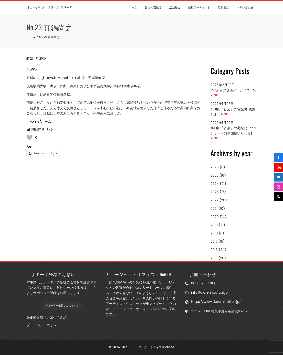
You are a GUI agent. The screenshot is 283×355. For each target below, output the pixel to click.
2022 (214, 200)
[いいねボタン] (29, 137)
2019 (214, 225)
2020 (214, 216)
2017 (214, 241)
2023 (214, 192)
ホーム (133, 7)
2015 (214, 258)
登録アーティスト (199, 7)
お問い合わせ (245, 7)
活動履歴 (223, 7)
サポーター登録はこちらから (62, 305)
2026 (214, 167)
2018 (214, 233)
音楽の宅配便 (153, 7)
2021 (214, 208)
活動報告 (174, 7)
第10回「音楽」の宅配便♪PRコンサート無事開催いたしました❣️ (233, 133)
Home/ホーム (40, 121)
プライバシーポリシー (43, 325)
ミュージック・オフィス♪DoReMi (49, 7)
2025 (214, 175)
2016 (214, 249)
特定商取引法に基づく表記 (47, 317)
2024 (214, 183)
